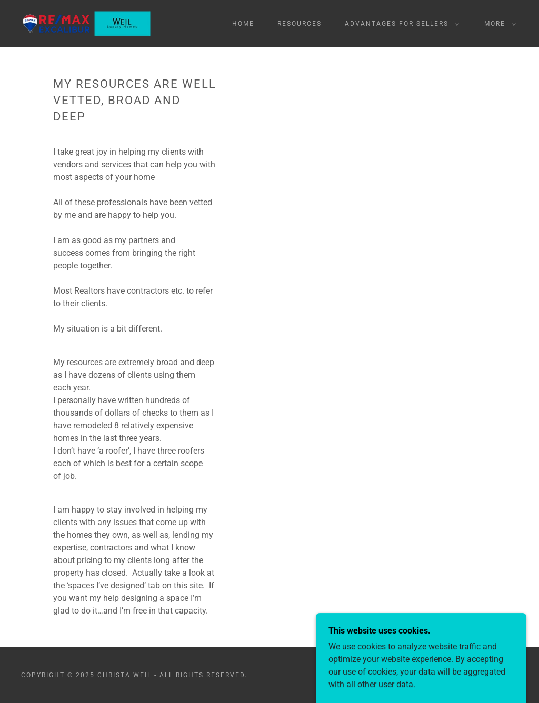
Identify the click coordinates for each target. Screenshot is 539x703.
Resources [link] (299, 23)
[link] (87, 23)
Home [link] (243, 23)
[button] (399, 23)
